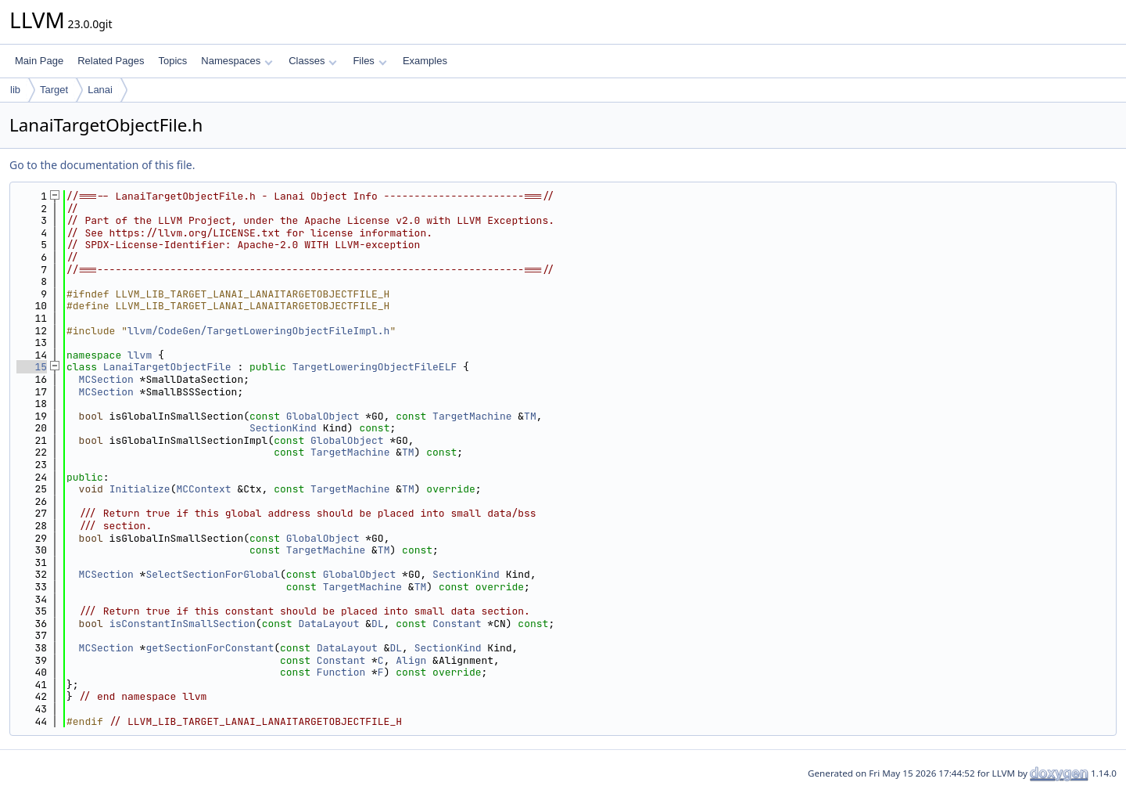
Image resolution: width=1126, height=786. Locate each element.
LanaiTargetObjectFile (167, 366)
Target (54, 90)
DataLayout (328, 623)
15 (31, 366)
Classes (313, 61)
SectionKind (283, 427)
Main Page (39, 61)
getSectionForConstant (209, 647)
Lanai (100, 90)
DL (377, 623)
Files (369, 61)
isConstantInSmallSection (182, 623)
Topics (172, 61)
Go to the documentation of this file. (102, 164)
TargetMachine (471, 416)
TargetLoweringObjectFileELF (374, 366)
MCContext (203, 489)
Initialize (139, 489)
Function (341, 672)
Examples (425, 61)
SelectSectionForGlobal (212, 574)
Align (411, 660)
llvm (139, 355)
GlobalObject (323, 416)
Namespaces (236, 61)
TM (530, 416)
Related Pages (110, 61)
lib (15, 90)
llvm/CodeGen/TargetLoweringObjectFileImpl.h (258, 330)
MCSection (106, 379)
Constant (456, 623)
